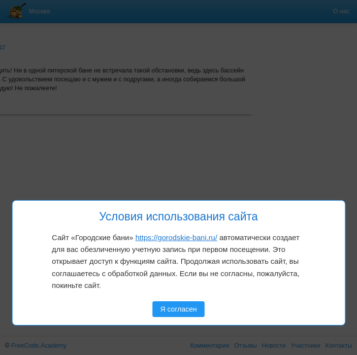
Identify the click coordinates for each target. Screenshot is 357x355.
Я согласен (178, 309)
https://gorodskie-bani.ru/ (176, 237)
